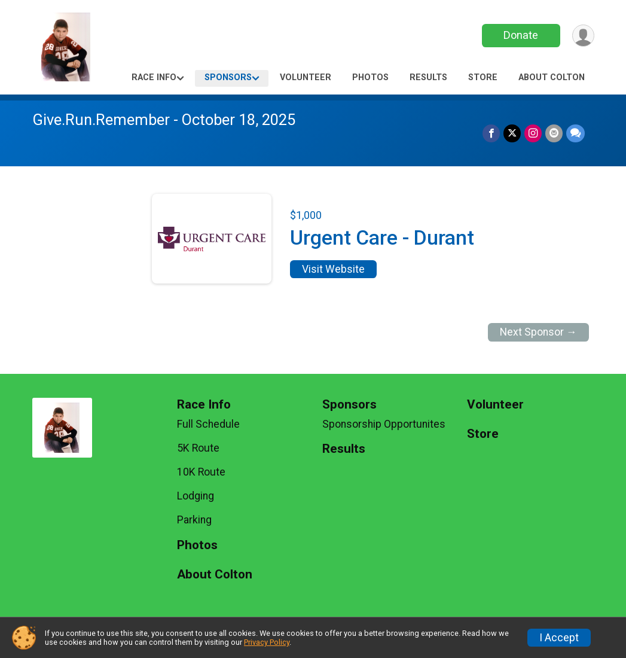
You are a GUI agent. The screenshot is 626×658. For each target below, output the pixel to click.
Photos (370, 77)
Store (482, 77)
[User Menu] (583, 36)
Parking (194, 520)
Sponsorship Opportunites (383, 424)
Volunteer (305, 77)
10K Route (201, 472)
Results (428, 77)
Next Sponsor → (538, 332)
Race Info (154, 77)
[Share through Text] (575, 133)
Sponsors (228, 77)
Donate (520, 35)
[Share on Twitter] (512, 133)
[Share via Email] (554, 133)
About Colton (551, 77)
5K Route (198, 448)
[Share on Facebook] (491, 133)
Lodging (195, 496)
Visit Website (333, 269)
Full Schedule (208, 424)
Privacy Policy (266, 642)
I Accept (559, 638)
